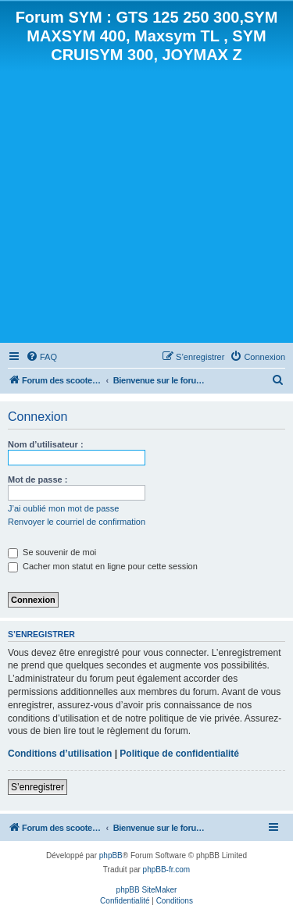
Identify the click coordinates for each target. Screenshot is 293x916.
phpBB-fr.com (167, 869)
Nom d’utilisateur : (46, 444)
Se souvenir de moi (52, 552)
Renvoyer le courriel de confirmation (76, 521)
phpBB (111, 855)
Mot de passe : (37, 479)
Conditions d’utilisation (60, 753)
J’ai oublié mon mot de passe (63, 508)
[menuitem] (41, 357)
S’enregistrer (37, 787)
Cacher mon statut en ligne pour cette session (103, 566)
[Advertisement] (146, 202)
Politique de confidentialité (179, 753)
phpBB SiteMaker (146, 890)
